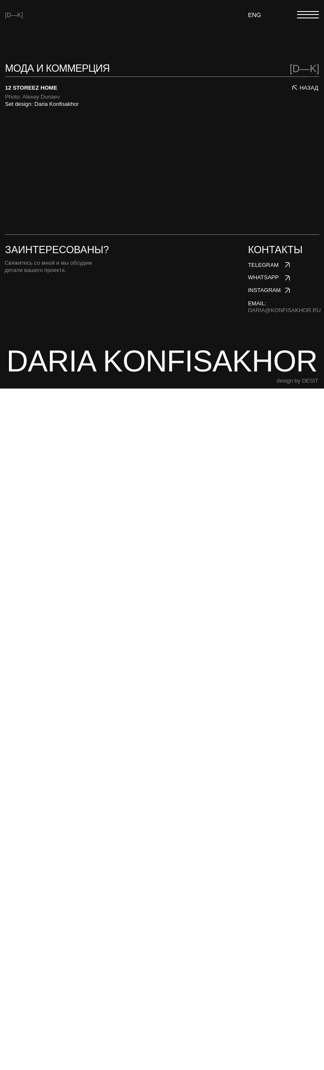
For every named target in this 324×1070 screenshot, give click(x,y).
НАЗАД (309, 88)
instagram (264, 971)
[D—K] (14, 15)
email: (284, 988)
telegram (263, 946)
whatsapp (263, 959)
